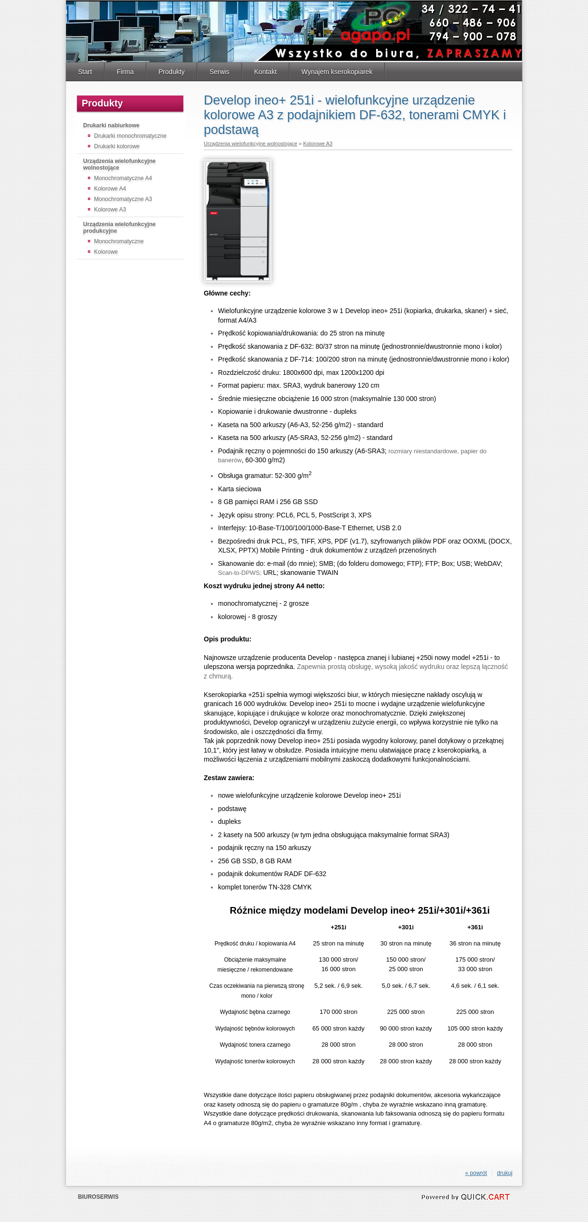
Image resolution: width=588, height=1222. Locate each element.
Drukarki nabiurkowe (111, 125)
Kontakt (265, 72)
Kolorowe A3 (110, 209)
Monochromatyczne (119, 241)
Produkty (172, 72)
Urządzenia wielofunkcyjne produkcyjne (119, 227)
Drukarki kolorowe (117, 146)
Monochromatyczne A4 (123, 178)
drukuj (504, 1173)
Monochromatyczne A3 (123, 199)
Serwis (219, 72)
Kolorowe (106, 251)
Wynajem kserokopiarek (337, 72)
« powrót (476, 1173)
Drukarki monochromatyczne (130, 136)
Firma (125, 72)
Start (85, 72)
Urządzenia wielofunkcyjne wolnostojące (119, 164)
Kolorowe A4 (110, 188)
